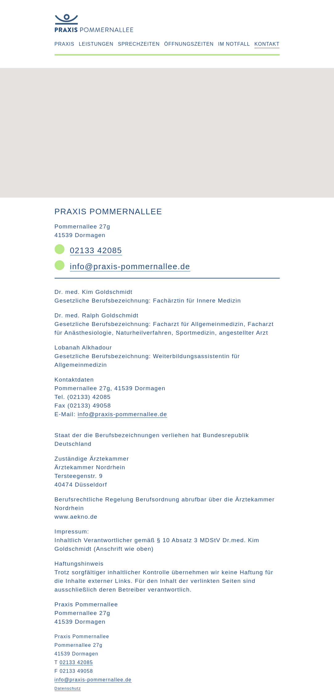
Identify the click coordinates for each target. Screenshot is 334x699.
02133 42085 (96, 250)
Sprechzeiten (139, 44)
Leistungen (96, 44)
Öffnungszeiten (189, 44)
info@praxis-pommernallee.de (130, 266)
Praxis (65, 44)
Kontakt (266, 44)
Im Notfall (234, 44)
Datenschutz (68, 688)
